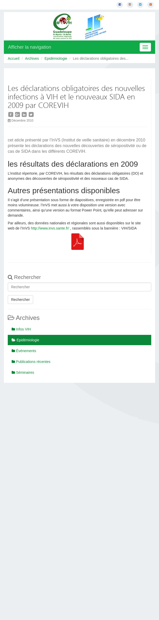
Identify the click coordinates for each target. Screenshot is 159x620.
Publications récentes (31, 362)
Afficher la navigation (29, 47)
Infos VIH (21, 329)
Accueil (13, 58)
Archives (32, 58)
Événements (24, 351)
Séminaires (23, 372)
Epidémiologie (55, 58)
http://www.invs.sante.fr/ (50, 228)
